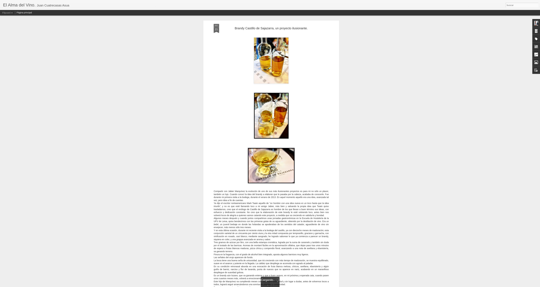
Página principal (24, 12)
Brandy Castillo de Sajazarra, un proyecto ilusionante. (271, 28)
